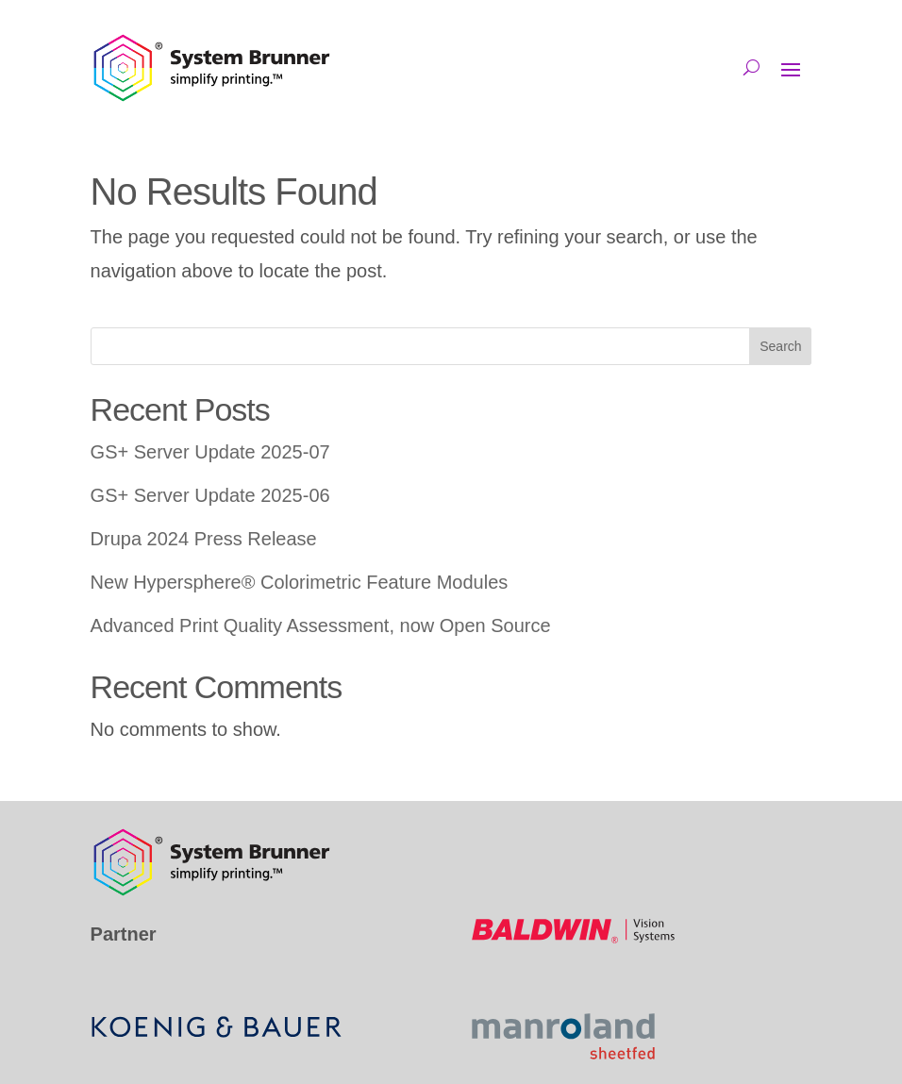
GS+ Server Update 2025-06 (210, 495)
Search (780, 346)
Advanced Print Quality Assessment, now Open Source (321, 625)
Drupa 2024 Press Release (204, 538)
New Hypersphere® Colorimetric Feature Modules (300, 582)
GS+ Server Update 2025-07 (210, 452)
